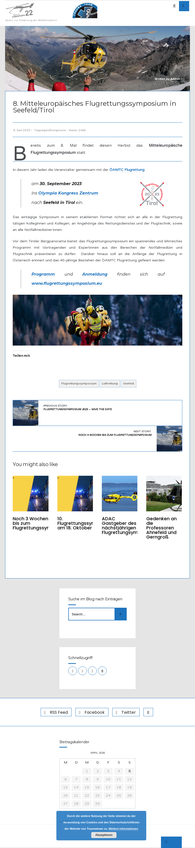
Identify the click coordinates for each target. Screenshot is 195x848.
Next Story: (114, 433)
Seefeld (128, 383)
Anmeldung (94, 274)
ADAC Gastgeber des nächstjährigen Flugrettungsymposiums (129, 525)
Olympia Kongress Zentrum (69, 193)
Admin (175, 79)
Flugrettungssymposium (78, 383)
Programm (43, 274)
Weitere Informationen (123, 828)
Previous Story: (78, 407)
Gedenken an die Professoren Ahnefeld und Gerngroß (161, 527)
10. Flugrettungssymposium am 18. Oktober (85, 523)
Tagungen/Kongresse (50, 130)
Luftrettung (110, 383)
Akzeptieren (103, 835)
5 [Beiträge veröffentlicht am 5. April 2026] (129, 771)
